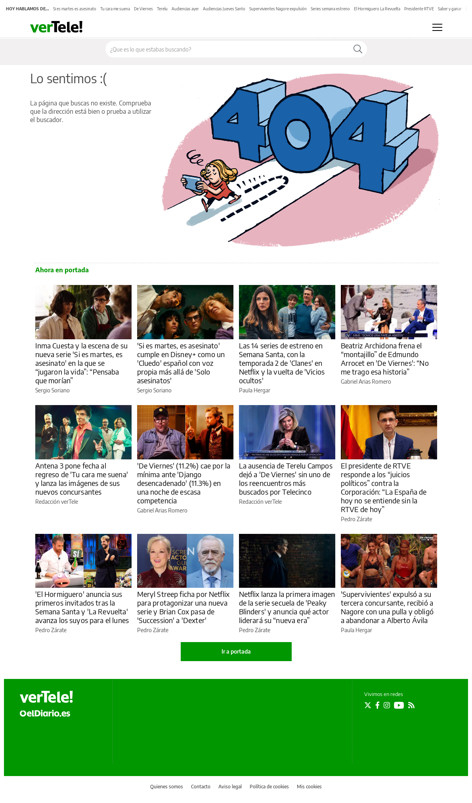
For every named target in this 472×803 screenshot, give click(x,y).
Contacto (200, 787)
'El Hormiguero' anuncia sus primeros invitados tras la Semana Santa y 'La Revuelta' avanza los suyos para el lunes (82, 607)
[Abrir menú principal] (437, 27)
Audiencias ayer (185, 8)
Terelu (162, 8)
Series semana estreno (330, 8)
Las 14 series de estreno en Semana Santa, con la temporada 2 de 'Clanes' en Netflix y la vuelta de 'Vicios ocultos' (282, 363)
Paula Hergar (254, 390)
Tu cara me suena (115, 8)
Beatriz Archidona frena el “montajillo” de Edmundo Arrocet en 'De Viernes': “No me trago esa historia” (385, 358)
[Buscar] (358, 49)
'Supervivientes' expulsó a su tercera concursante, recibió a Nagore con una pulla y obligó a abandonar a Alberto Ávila (387, 607)
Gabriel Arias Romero (366, 381)
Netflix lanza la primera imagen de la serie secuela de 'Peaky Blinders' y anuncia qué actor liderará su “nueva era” (287, 607)
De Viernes (143, 8)
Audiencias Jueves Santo (224, 8)
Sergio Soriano (52, 390)
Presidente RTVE (419, 8)
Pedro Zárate (356, 519)
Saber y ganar (450, 8)
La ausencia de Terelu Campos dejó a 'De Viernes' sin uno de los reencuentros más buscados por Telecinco (286, 478)
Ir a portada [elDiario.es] (236, 651)
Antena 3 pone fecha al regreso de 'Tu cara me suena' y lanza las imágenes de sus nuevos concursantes (81, 478)
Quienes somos (166, 787)
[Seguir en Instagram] (387, 705)
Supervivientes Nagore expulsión (278, 8)
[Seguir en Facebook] (377, 705)
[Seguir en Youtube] (399, 705)
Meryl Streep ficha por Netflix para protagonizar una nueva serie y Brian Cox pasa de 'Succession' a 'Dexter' (183, 607)
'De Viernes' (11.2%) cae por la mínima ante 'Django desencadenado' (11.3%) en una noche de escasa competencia (184, 483)
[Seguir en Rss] (411, 705)
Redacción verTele (56, 501)
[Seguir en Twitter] (367, 705)
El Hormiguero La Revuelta (377, 8)
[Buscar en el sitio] (227, 49)
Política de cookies (269, 787)
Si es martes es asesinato (74, 8)
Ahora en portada (62, 270)
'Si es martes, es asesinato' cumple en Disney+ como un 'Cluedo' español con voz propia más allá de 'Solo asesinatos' (181, 363)
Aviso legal (230, 787)
